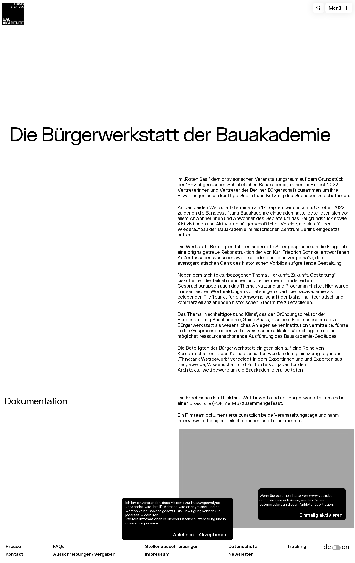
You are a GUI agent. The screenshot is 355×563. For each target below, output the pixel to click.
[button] (338, 8)
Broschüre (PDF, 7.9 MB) (216, 403)
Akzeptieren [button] (212, 534)
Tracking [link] (300, 546)
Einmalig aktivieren (321, 515)
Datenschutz (245, 546)
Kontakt (15, 554)
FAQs (60, 546)
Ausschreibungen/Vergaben (85, 554)
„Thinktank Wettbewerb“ (204, 359)
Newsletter (243, 554)
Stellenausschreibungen (174, 546)
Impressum (149, 523)
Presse (13, 546)
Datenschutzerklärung (198, 519)
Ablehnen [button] (183, 534)
